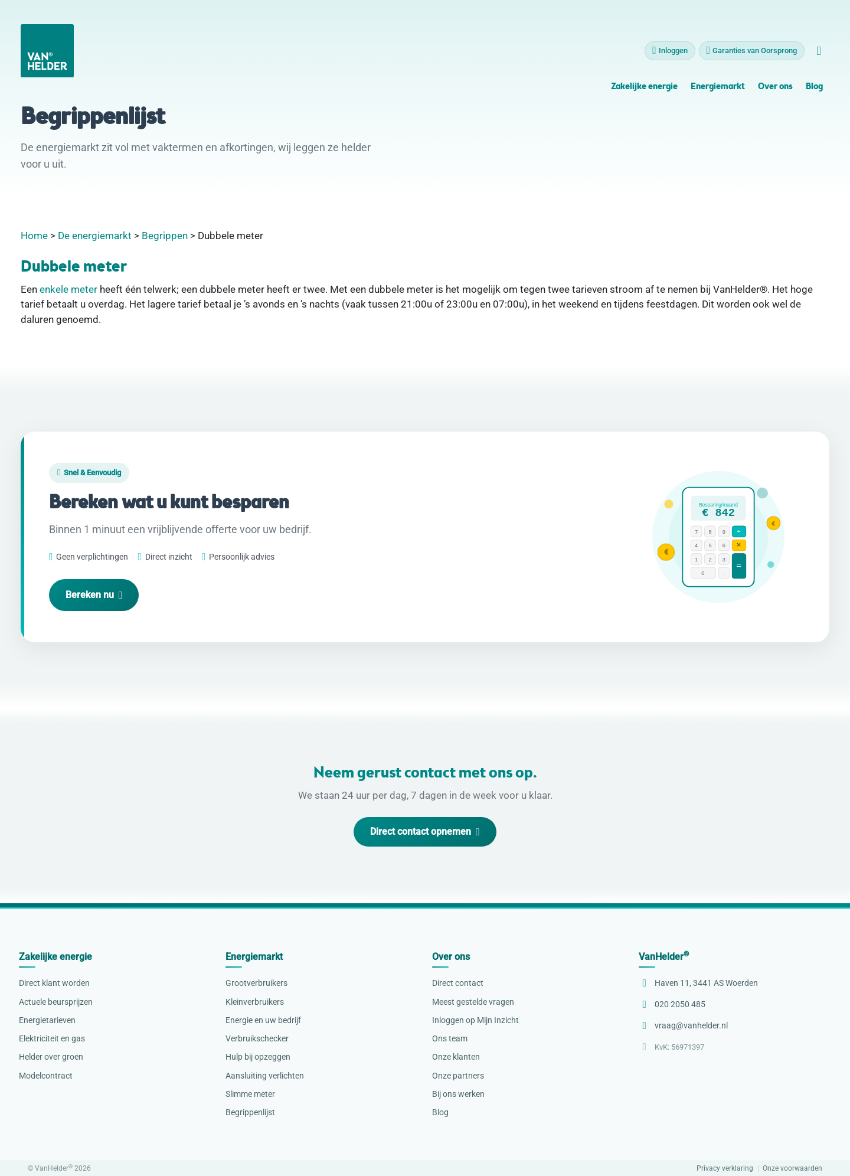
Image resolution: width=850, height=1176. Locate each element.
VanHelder (664, 956)
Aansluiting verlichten (264, 1075)
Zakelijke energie (644, 91)
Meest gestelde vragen (473, 1002)
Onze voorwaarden (792, 1168)
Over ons (775, 91)
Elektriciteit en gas (52, 1038)
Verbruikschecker (257, 1038)
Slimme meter (250, 1094)
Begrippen (165, 235)
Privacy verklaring (725, 1168)
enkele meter (68, 289)
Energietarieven (47, 1020)
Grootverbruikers (256, 983)
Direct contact (457, 983)
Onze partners (458, 1075)
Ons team (450, 1038)
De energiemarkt (95, 235)
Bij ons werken (458, 1094)
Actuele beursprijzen (56, 1002)
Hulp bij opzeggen (257, 1056)
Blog (814, 91)
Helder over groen (51, 1056)
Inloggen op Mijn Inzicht (475, 1020)
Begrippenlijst (250, 1112)
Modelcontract (46, 1075)
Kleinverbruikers (254, 1002)
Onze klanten (456, 1056)
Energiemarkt (718, 91)
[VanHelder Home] (47, 54)
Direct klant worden (54, 983)
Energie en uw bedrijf (263, 1020)
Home (34, 235)
